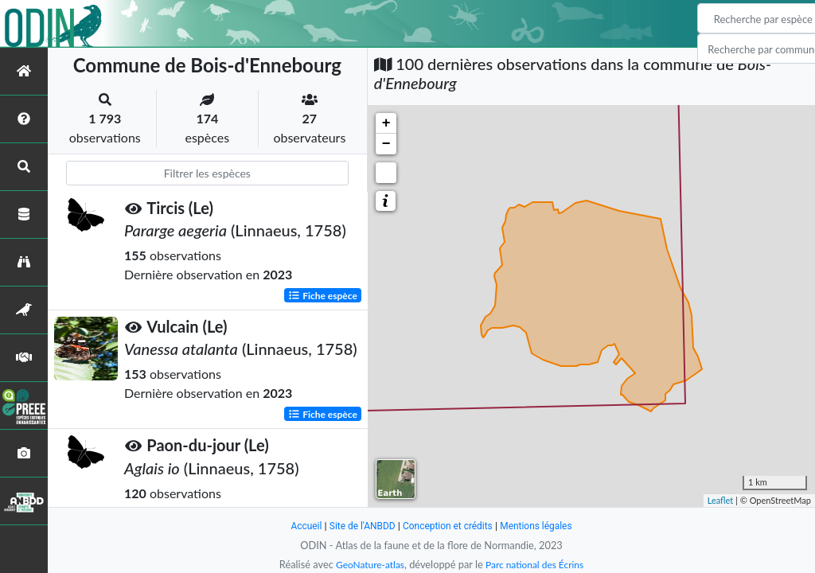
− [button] (386, 144)
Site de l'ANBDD (357, 526)
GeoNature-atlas (366, 564)
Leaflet (721, 500)
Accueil (297, 526)
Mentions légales (543, 526)
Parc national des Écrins (537, 564)
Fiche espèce (322, 295)
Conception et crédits (448, 526)
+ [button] (386, 123)
